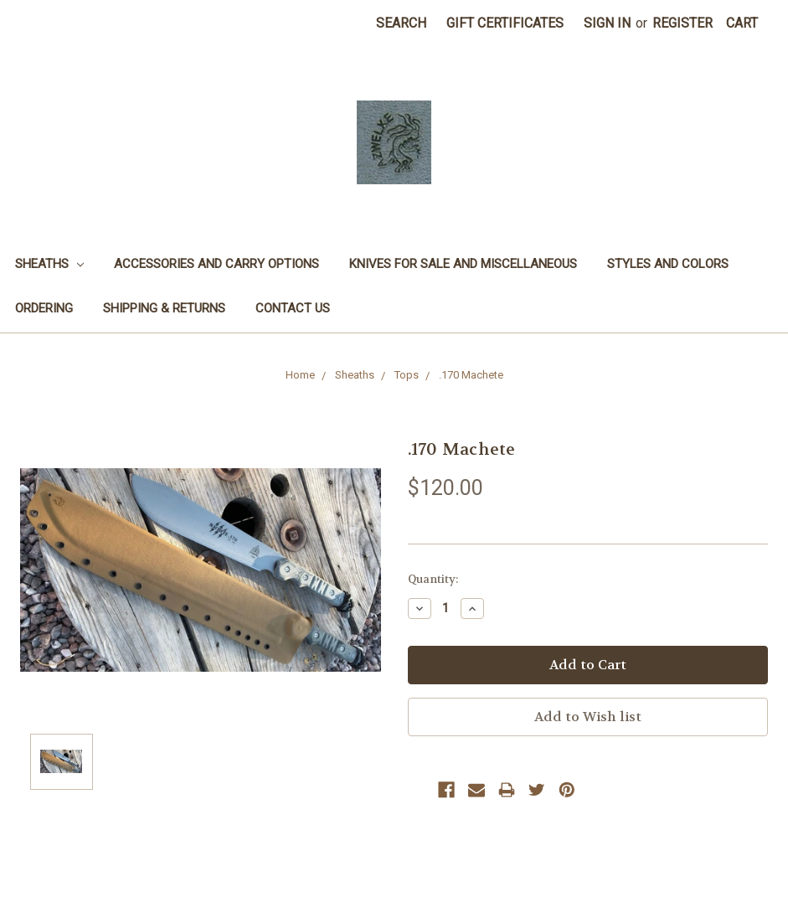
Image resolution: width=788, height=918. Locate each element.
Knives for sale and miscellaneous (463, 263)
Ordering (44, 308)
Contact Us (292, 308)
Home (300, 375)
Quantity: (433, 579)
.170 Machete (471, 375)
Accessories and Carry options (216, 263)
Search (401, 23)
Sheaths (49, 263)
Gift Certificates (505, 23)
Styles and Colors (668, 263)
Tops (406, 375)
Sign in (607, 23)
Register (682, 23)
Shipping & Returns (164, 308)
